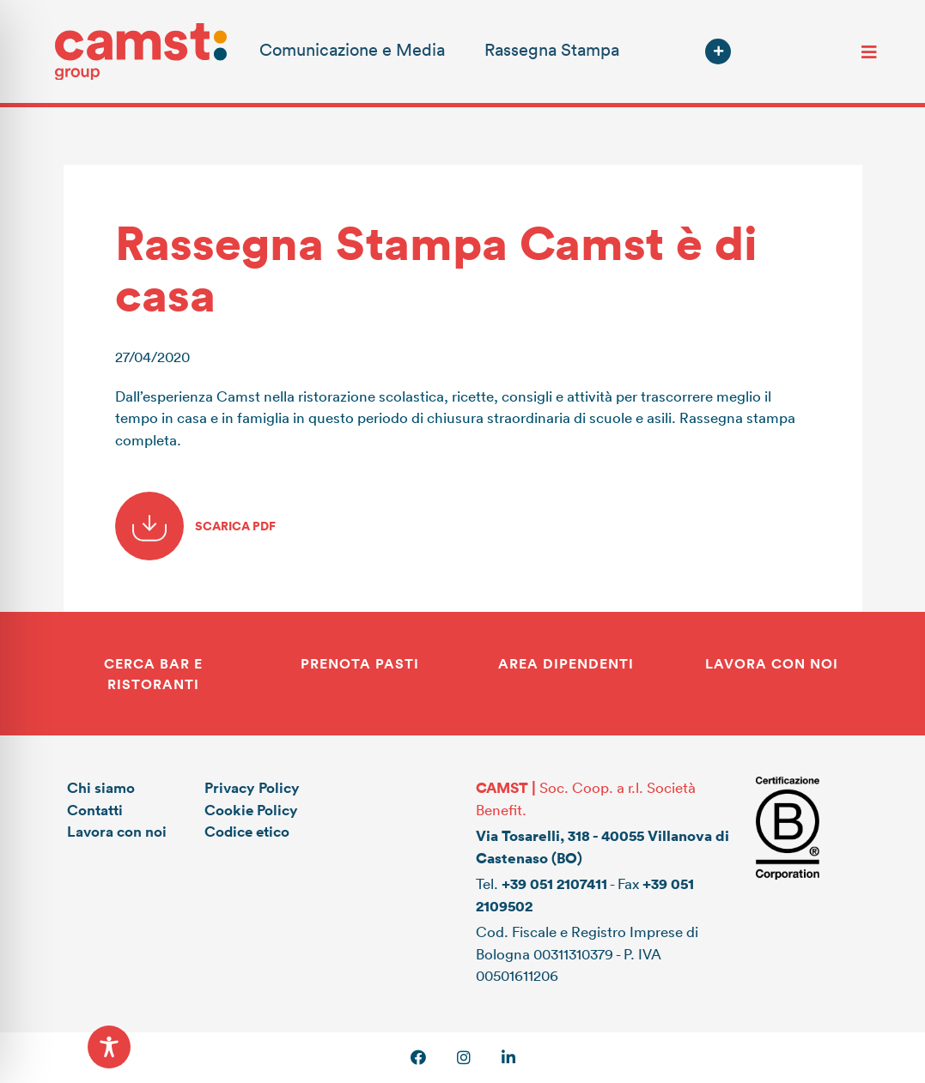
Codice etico (246, 831)
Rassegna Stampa (551, 49)
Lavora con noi (117, 831)
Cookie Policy (251, 810)
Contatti (95, 810)
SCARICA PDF (195, 526)
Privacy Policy (252, 787)
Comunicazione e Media (352, 49)
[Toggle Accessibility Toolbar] (109, 1047)
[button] (718, 51)
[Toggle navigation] (869, 51)
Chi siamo (101, 787)
